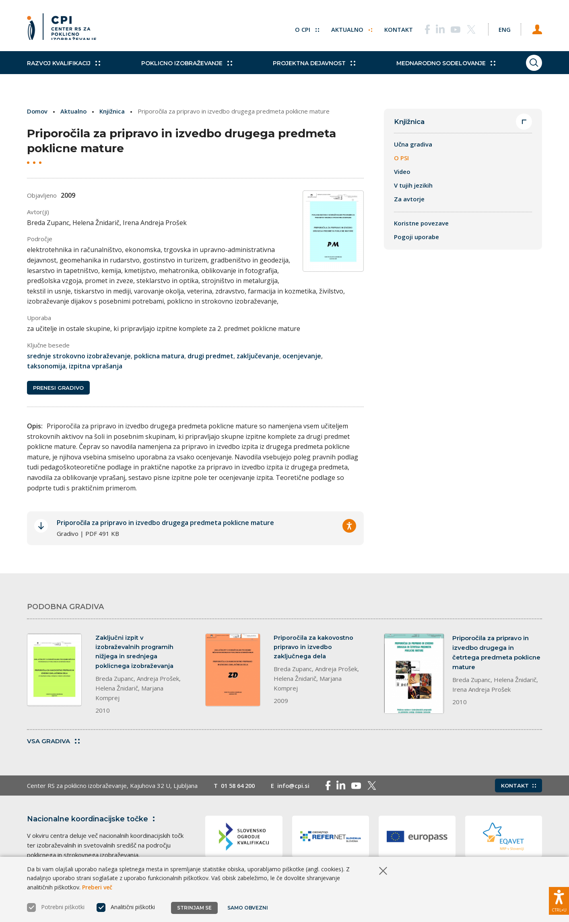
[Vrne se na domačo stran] (61, 28)
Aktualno (346, 28)
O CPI (302, 28)
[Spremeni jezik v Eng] (502, 28)
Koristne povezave (421, 223)
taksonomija (46, 366)
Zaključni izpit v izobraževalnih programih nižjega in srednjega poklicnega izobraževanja (134, 653)
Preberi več (97, 887)
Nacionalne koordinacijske (92, 821)
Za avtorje (409, 199)
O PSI (401, 158)
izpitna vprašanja (95, 366)
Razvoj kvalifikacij (63, 68)
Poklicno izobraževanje (181, 68)
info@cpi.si (297, 788)
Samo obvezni (248, 908)
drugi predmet (210, 355)
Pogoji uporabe (416, 237)
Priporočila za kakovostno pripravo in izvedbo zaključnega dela (314, 648)
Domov (37, 111)
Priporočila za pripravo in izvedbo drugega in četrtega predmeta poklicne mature (496, 653)
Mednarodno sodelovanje (432, 68)
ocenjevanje (301, 355)
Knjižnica (113, 111)
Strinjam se (194, 908)
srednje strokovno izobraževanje (79, 355)
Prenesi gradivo (58, 388)
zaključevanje (258, 355)
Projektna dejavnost (305, 68)
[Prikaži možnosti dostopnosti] (559, 900)
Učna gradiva (413, 145)
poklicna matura (159, 355)
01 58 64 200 (239, 788)
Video (402, 172)
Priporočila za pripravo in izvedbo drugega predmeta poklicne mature (165, 523)
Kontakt (393, 28)
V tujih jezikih (413, 186)
